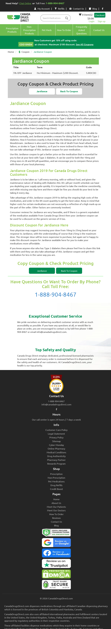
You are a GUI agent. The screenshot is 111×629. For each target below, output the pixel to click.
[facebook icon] (102, 8)
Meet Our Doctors (56, 510)
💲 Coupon (23, 51)
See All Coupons (84, 44)
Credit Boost (56, 488)
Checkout (100, 15)
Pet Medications (56, 481)
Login (91, 21)
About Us (56, 502)
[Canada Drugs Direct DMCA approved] (56, 575)
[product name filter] (56, 17)
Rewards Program (56, 463)
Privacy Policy (56, 437)
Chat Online (25, 3)
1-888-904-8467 (55, 294)
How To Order (56, 514)
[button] (42, 91)
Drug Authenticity (56, 456)
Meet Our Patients (56, 506)
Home (11, 51)
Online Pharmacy (56, 448)
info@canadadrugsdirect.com (56, 404)
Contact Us (76, 8)
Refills (59, 8)
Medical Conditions (56, 452)
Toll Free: (50, 3)
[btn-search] (67, 18)
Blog (93, 8)
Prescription (56, 473)
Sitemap (56, 441)
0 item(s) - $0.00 (86, 16)
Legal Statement (56, 433)
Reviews (56, 517)
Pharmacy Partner (56, 459)
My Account (42, 8)
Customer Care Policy (56, 429)
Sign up (101, 21)
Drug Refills (56, 485)
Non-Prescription (56, 477)
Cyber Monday (56, 444)
